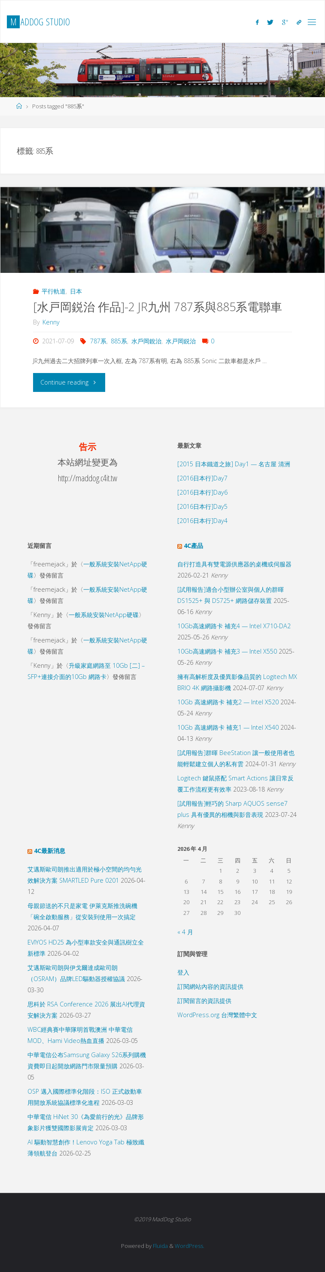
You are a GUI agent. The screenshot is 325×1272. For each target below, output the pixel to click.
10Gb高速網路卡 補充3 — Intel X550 (227, 651)
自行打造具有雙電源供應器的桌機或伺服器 (234, 564)
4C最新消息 (49, 851)
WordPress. (189, 1246)
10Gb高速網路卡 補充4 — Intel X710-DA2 (234, 626)
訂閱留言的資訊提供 (204, 1001)
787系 (98, 341)
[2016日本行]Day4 (202, 521)
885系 (119, 341)
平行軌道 (54, 291)
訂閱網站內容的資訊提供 (210, 986)
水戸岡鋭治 (181, 341)
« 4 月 (185, 932)
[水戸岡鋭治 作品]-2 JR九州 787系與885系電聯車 (157, 307)
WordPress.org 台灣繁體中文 (217, 1015)
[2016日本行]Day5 (202, 506)
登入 (183, 972)
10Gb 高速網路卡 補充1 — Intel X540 (228, 727)
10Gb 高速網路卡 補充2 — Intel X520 (228, 702)
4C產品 (193, 545)
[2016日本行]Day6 (202, 492)
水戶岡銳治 (146, 341)
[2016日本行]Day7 (202, 478)
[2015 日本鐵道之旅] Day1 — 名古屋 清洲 (233, 464)
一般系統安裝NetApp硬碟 (104, 615)
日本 (76, 291)
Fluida (160, 1246)
